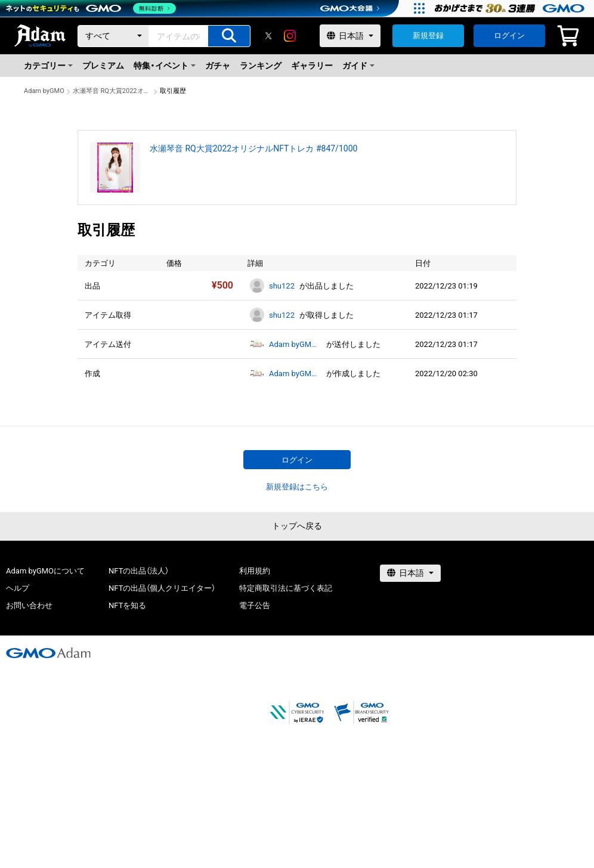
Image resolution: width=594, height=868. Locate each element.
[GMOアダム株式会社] (48, 652)
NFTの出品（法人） (139, 570)
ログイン (509, 35)
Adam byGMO (44, 91)
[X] (268, 36)
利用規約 (254, 570)
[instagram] (290, 36)
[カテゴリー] (113, 36)
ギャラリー (312, 65)
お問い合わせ (29, 605)
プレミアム (103, 65)
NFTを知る (127, 605)
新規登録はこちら (297, 486)
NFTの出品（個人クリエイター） (162, 588)
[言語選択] (350, 35)
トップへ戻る (297, 526)
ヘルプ (17, 588)
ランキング (260, 65)
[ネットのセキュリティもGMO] (91, 8)
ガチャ (217, 65)
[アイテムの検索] (229, 36)
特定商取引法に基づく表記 (285, 588)
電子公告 (254, 605)
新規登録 (428, 35)
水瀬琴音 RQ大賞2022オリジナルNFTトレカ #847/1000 (112, 91)
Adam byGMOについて (45, 570)
